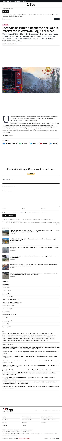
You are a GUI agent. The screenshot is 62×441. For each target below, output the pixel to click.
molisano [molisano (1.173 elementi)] (15, 338)
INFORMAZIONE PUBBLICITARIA (10, 302)
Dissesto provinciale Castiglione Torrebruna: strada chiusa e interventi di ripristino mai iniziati (34, 248)
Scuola (4, 318)
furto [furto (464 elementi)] (34, 336)
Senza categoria (6, 321)
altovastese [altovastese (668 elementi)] (40, 333)
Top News (52, 410)
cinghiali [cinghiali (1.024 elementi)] (10, 336)
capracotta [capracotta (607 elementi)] (33, 335)
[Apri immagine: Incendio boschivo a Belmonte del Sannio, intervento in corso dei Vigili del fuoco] (31, 80)
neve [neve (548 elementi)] (24, 338)
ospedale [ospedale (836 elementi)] (28, 338)
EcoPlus (57, 410)
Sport (3, 324)
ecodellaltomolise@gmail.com (49, 419)
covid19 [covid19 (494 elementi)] (15, 336)
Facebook (44, 422)
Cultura (4, 287)
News (3, 311)
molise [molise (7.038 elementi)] (20, 338)
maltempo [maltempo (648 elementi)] (51, 336)
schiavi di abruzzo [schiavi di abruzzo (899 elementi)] (50, 338)
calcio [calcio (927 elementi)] (20, 335)
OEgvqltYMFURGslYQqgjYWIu (11, 365)
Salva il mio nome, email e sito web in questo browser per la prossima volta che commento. (25, 212)
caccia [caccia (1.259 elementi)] (16, 335)
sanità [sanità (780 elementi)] (43, 338)
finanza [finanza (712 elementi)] (24, 336)
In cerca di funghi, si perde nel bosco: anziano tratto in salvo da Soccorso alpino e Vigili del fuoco (33, 223)
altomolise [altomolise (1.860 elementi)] (26, 333)
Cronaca (4, 417)
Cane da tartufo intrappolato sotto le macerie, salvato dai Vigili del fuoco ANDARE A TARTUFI (28, 347)
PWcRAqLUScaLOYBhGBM (9, 382)
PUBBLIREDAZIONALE (8, 315)
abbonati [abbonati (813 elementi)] (4, 333)
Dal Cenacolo (5, 290)
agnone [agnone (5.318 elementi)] (15, 333)
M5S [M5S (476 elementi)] (48, 336)
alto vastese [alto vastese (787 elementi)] (33, 333)
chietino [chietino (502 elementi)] (4, 336)
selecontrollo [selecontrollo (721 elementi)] (11, 340)
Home (36, 410)
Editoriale (4, 293)
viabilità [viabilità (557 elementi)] (36, 340)
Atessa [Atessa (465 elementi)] (51, 333)
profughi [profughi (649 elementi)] (38, 338)
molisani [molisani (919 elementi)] (10, 338)
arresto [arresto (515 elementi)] (47, 333)
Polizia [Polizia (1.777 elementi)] (34, 338)
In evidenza (5, 24)
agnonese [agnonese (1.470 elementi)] (19, 333)
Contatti (24, 425)
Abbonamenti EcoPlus (27, 419)
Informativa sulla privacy (47, 417)
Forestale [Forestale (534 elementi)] (29, 336)
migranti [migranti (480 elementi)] (4, 338)
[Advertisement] (31, 57)
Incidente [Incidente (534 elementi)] (39, 336)
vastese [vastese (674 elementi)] (23, 340)
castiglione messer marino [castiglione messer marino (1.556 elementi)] (50, 335)
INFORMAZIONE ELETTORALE (10, 299)
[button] (4, 4)
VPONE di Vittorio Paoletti (24, 438)
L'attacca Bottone (7, 305)
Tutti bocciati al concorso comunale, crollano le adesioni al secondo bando (30, 370)
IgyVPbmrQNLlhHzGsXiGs (9, 386)
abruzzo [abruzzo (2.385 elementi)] (10, 333)
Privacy (46, 438)
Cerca (56, 18)
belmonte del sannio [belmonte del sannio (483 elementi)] (7, 335)
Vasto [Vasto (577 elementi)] (27, 340)
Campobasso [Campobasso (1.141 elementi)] (26, 335)
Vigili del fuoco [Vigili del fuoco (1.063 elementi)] (44, 340)
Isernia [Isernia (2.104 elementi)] (44, 336)
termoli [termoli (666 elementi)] (18, 340)
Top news (4, 327)
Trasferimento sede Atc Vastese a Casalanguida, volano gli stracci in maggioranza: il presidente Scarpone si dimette (27, 220)
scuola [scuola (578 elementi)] (4, 340)
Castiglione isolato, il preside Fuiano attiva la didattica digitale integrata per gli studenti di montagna (33, 239)
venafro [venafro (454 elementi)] (31, 340)
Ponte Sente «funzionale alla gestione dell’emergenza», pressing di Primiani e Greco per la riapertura (34, 256)
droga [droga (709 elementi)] (19, 336)
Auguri (4, 284)
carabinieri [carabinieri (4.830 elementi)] (39, 335)
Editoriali (4, 425)
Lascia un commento (7, 179)
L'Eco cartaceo (6, 308)
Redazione (24, 422)
